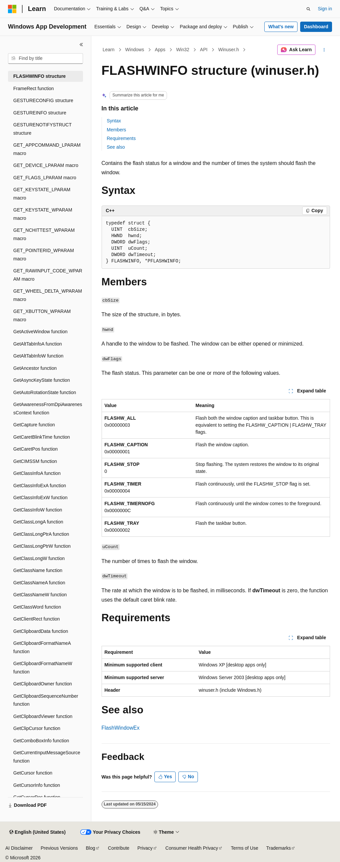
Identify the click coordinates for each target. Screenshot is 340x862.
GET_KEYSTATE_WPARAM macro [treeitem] (42, 214)
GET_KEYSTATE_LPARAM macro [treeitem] (41, 194)
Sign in (325, 8)
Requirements (121, 138)
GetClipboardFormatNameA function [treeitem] (42, 647)
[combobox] (45, 58)
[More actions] (324, 50)
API (204, 49)
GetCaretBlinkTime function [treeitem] (41, 437)
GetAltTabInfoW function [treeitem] (38, 356)
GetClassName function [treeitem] (37, 570)
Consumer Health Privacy (191, 848)
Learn (109, 49)
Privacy (145, 848)
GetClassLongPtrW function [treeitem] (42, 546)
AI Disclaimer (19, 848)
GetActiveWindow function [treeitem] (40, 331)
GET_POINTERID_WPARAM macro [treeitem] (43, 254)
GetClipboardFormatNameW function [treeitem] (42, 667)
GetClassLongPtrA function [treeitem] (41, 534)
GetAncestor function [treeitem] (35, 368)
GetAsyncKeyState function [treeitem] (41, 380)
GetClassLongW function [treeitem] (39, 558)
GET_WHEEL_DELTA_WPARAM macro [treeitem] (47, 295)
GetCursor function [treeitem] (32, 773)
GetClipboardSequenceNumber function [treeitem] (45, 700)
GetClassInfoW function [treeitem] (37, 509)
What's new (281, 26)
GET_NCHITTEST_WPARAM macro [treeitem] (44, 234)
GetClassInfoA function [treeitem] (36, 473)
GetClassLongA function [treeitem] (38, 521)
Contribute (118, 848)
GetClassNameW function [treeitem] (40, 594)
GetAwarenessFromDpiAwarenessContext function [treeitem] (47, 408)
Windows (134, 49)
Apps (160, 49)
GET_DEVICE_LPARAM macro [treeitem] (45, 165)
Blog (90, 848)
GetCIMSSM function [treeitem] (35, 461)
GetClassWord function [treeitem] (37, 607)
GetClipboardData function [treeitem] (40, 631)
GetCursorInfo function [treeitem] (36, 785)
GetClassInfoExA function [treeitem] (39, 485)
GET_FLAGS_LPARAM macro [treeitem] (44, 177)
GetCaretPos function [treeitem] (35, 449)
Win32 (182, 49)
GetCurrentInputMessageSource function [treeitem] (46, 757)
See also (116, 147)
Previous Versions (59, 848)
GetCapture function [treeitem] (34, 424)
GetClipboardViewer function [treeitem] (42, 716)
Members (116, 129)
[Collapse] (81, 45)
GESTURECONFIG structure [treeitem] (43, 100)
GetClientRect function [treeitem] (36, 619)
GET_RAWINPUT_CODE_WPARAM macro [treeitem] (47, 275)
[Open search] (308, 9)
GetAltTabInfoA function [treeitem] (37, 344)
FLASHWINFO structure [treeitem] (39, 76)
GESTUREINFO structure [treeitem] (39, 112)
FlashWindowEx (121, 728)
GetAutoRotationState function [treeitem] (44, 392)
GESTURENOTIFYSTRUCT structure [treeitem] (42, 129)
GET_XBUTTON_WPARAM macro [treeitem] (42, 315)
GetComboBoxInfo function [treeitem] (41, 740)
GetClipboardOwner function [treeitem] (42, 683)
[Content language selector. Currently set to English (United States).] (37, 832)
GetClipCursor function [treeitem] (36, 728)
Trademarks (278, 848)
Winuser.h (228, 49)
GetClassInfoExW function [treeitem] (40, 497)
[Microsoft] (12, 9)
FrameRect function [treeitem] (33, 88)
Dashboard (316, 26)
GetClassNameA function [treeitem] (39, 582)
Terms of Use (244, 848)
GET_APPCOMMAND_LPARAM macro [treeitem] (47, 149)
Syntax (114, 120)
